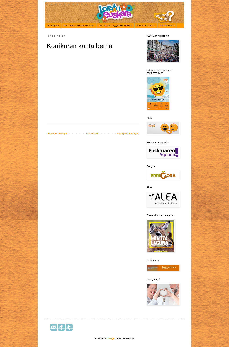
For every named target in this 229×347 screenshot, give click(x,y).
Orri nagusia (53, 25)
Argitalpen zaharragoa (127, 133)
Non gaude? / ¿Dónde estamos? (78, 25)
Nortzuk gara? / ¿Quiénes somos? (115, 25)
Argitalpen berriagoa (57, 133)
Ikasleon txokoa (167, 25)
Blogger (111, 338)
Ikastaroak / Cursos (146, 25)
